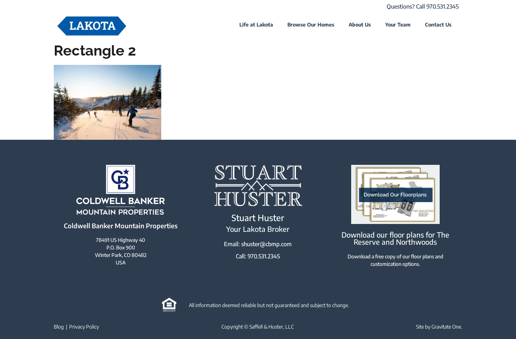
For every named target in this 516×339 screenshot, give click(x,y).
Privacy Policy (84, 327)
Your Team (398, 25)
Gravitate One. (446, 327)
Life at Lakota (256, 25)
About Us (360, 25)
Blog (59, 327)
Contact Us (438, 25)
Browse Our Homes (310, 25)
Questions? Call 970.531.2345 (423, 6)
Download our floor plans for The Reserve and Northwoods (395, 238)
